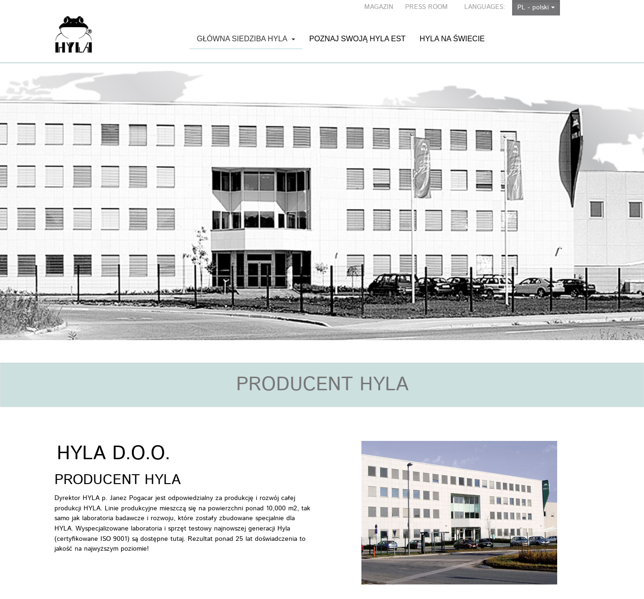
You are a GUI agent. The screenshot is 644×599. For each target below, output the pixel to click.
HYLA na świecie (452, 29)
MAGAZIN (378, 7)
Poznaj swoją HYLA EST (357, 29)
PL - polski (536, 7)
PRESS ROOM (426, 7)
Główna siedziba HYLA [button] (246, 42)
